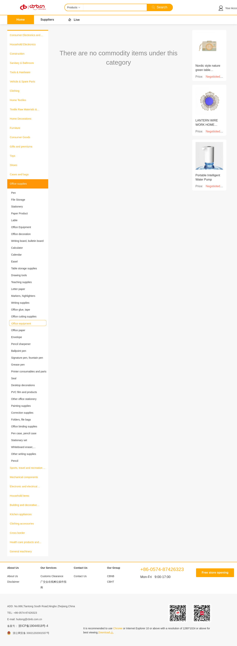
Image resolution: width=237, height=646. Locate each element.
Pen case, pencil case (23, 433)
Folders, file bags (21, 419)
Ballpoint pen (18, 350)
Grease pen (18, 364)
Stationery (17, 206)
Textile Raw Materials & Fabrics (23, 110)
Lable (14, 220)
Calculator (17, 247)
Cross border (17, 532)
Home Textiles (18, 100)
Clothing (14, 90)
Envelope (16, 337)
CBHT (110, 581)
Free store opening (215, 572)
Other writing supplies (23, 453)
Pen (13, 192)
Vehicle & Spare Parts (22, 81)
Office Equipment (21, 227)
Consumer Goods (20, 137)
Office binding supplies (24, 426)
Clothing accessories (22, 523)
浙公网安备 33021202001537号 (30, 633)
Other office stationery (24, 398)
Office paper (18, 330)
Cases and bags (19, 174)
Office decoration (21, 234)
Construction (17, 53)
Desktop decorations (23, 385)
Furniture (15, 127)
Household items (19, 495)
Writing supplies (20, 302)
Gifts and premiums (21, 146)
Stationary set (19, 440)
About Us (12, 576)
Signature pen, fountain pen (27, 357)
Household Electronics (23, 44)
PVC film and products (24, 392)
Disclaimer (13, 581)
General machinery (21, 551)
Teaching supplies (21, 282)
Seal (13, 378)
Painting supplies (21, 405)
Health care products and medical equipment (24, 542)
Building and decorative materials (23, 505)
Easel (14, 261)
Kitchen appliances (21, 514)
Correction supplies (22, 412)
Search (159, 7)
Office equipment (21, 323)
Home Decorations (20, 118)
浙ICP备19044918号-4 (33, 625)
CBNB (110, 576)
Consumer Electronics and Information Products (25, 35)
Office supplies (18, 183)
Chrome (117, 628)
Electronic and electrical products (23, 487)
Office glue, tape (20, 309)
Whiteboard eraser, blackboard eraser (22, 447)
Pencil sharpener (21, 344)
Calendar (16, 254)
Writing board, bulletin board (27, 240)
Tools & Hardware (20, 72)
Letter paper (18, 289)
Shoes (13, 165)
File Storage (18, 199)
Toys (12, 155)
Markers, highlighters (23, 295)
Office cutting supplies (24, 316)
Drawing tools (19, 275)
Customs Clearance (51, 576)
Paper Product (19, 213)
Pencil (14, 460)
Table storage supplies (24, 268)
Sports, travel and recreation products (26, 468)
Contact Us (80, 576)
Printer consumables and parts (28, 371)
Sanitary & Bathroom (22, 62)
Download (105, 632)
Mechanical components (24, 477)
